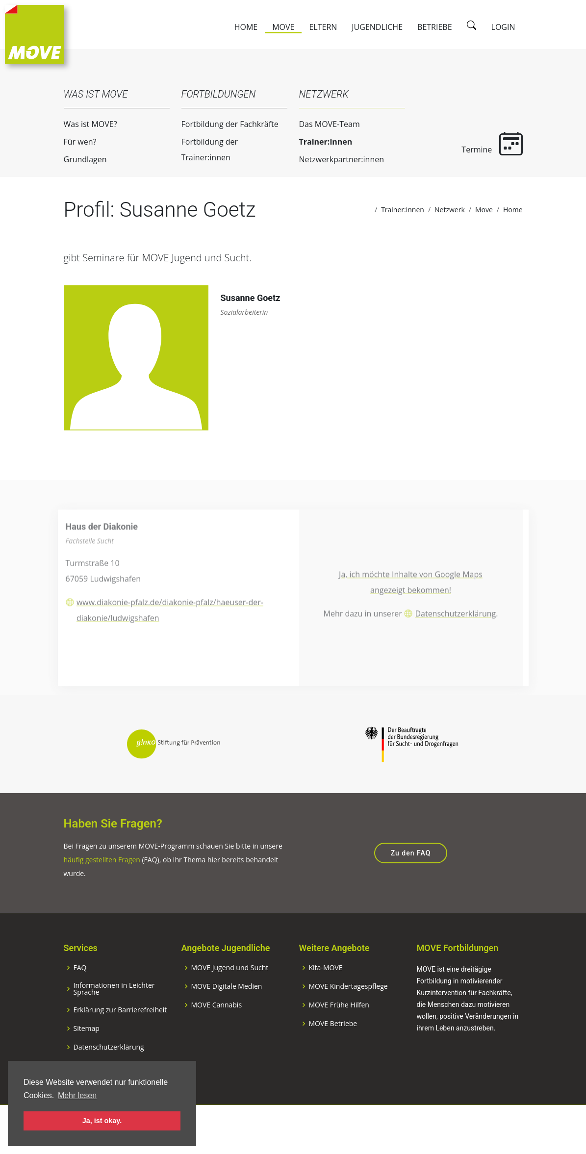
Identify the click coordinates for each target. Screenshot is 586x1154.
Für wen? (75, 141)
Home (246, 27)
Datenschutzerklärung (455, 636)
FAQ (80, 994)
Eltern (323, 27)
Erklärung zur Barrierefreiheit (120, 1036)
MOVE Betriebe (333, 1050)
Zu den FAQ (411, 880)
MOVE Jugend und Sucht (230, 994)
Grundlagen (80, 159)
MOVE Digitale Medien (226, 1013)
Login (503, 27)
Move (283, 27)
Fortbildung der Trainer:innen (205, 149)
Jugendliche (377, 27)
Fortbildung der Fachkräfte (225, 124)
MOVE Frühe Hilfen (339, 1032)
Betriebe (434, 27)
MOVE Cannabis (216, 1032)
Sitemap (87, 1055)
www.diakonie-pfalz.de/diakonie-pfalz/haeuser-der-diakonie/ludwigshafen (169, 633)
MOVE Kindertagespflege (348, 1013)
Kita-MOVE (326, 994)
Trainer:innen (321, 141)
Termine (487, 143)
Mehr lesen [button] (77, 1095)
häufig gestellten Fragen (102, 887)
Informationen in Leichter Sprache (114, 1016)
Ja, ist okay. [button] (102, 1121)
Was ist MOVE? (85, 124)
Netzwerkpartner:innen (336, 159)
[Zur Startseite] (34, 33)
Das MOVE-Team (324, 124)
